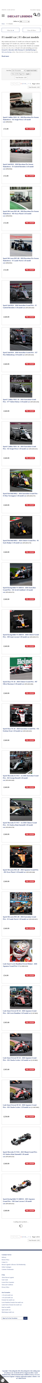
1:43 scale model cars (7, 1297)
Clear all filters (31, 30)
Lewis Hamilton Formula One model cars (12, 1302)
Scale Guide (5, 1280)
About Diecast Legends (8, 1277)
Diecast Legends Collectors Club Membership (14, 1264)
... (26, 84)
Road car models (6, 1307)
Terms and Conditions (7, 1284)
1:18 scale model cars (7, 1295)
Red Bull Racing (30, 50)
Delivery (4, 1257)
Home (3, 23)
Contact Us (4, 1262)
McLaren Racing (6, 52)
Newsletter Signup (35, 10)
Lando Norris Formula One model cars (12, 1304)
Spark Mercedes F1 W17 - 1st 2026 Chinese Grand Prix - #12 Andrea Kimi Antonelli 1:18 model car (20, 825)
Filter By (10, 30)
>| (30, 84)
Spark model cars (6, 1309)
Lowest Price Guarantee (8, 1282)
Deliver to (16, 21)
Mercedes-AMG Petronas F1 (17, 50)
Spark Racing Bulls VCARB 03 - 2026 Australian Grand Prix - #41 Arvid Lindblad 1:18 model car (19, 590)
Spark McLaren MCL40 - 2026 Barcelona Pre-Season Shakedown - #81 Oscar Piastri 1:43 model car (21, 214)
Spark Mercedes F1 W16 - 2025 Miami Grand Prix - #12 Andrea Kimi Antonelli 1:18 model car (20, 1154)
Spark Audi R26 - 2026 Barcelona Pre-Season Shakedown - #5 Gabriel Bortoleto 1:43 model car (18, 167)
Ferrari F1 (5, 50)
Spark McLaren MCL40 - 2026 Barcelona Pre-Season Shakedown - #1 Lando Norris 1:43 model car (21, 261)
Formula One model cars (8, 1300)
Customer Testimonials (8, 1269)
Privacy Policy (5, 1287)
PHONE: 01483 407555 (8, 10)
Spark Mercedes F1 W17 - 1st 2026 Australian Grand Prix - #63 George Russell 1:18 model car (21, 778)
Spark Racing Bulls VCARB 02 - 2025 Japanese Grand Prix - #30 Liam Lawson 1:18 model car (19, 1201)
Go (25, 1318)
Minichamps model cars (8, 1312)
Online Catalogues (6, 1267)
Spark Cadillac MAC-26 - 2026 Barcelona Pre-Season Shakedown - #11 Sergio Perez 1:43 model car (21, 120)
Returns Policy (5, 1259)
